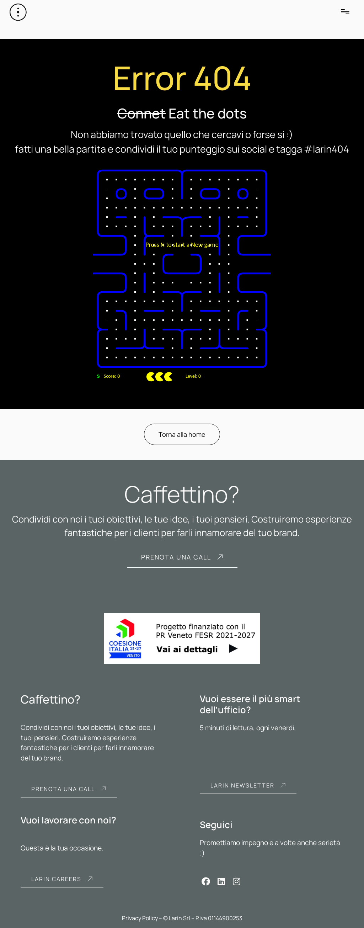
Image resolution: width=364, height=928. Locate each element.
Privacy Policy (140, 918)
